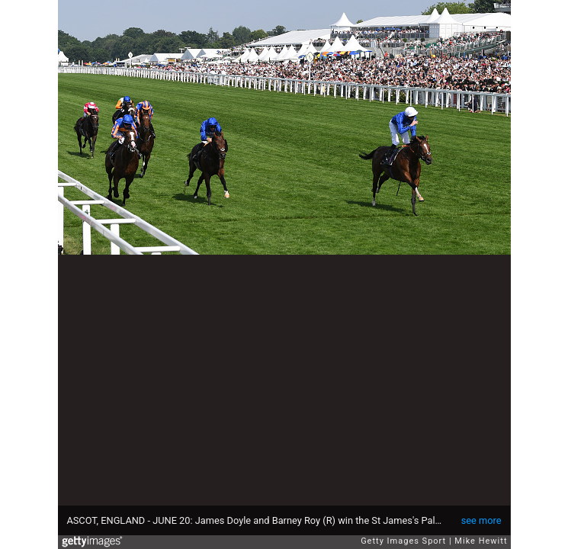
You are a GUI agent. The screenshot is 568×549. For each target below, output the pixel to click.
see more (481, 520)
